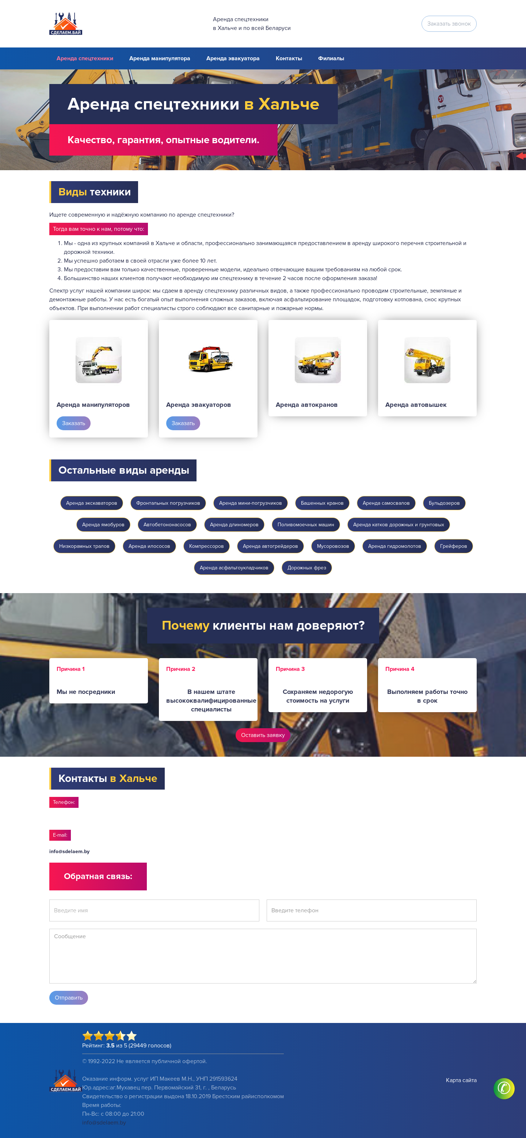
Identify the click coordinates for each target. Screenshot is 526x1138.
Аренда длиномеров (234, 525)
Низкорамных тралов (84, 546)
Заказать (73, 423)
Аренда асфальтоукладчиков (234, 568)
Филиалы (331, 58)
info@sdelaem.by (69, 851)
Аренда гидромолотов (394, 546)
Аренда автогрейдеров (270, 546)
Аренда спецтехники (85, 58)
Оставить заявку (263, 735)
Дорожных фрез (306, 568)
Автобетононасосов (167, 525)
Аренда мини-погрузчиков (250, 503)
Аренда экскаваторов (91, 503)
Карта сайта (461, 1080)
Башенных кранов (322, 503)
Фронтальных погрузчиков (168, 503)
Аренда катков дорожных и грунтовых (398, 525)
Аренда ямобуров (103, 525)
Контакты (289, 58)
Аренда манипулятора (159, 58)
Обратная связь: (98, 876)
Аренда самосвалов (386, 503)
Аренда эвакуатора (233, 58)
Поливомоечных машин (306, 525)
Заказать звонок (449, 23)
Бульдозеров (444, 503)
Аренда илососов (149, 546)
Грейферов (453, 546)
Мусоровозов (333, 546)
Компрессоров (206, 546)
